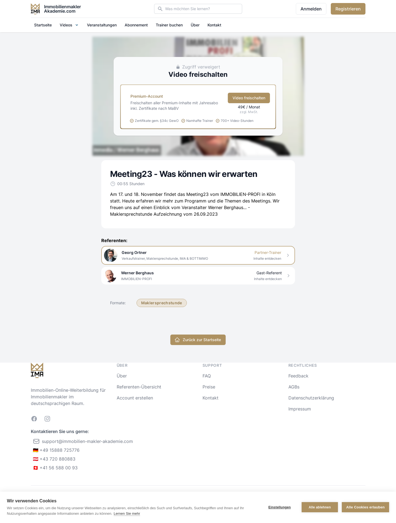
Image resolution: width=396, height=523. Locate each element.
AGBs (293, 387)
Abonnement (136, 25)
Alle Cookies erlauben (365, 507)
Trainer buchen (169, 25)
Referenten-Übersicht (139, 387)
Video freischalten (249, 97)
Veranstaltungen (102, 25)
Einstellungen (279, 507)
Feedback (298, 376)
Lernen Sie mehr (127, 513)
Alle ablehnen (320, 507)
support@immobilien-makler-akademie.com (83, 441)
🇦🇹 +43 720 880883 (54, 459)
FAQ (207, 376)
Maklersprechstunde (161, 302)
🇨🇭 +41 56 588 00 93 (55, 467)
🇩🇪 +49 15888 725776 (56, 450)
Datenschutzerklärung (311, 398)
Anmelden (311, 9)
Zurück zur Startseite (197, 340)
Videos (69, 25)
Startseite (43, 25)
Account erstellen (135, 398)
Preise (209, 387)
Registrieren (348, 9)
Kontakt (214, 25)
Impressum (299, 409)
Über (195, 25)
